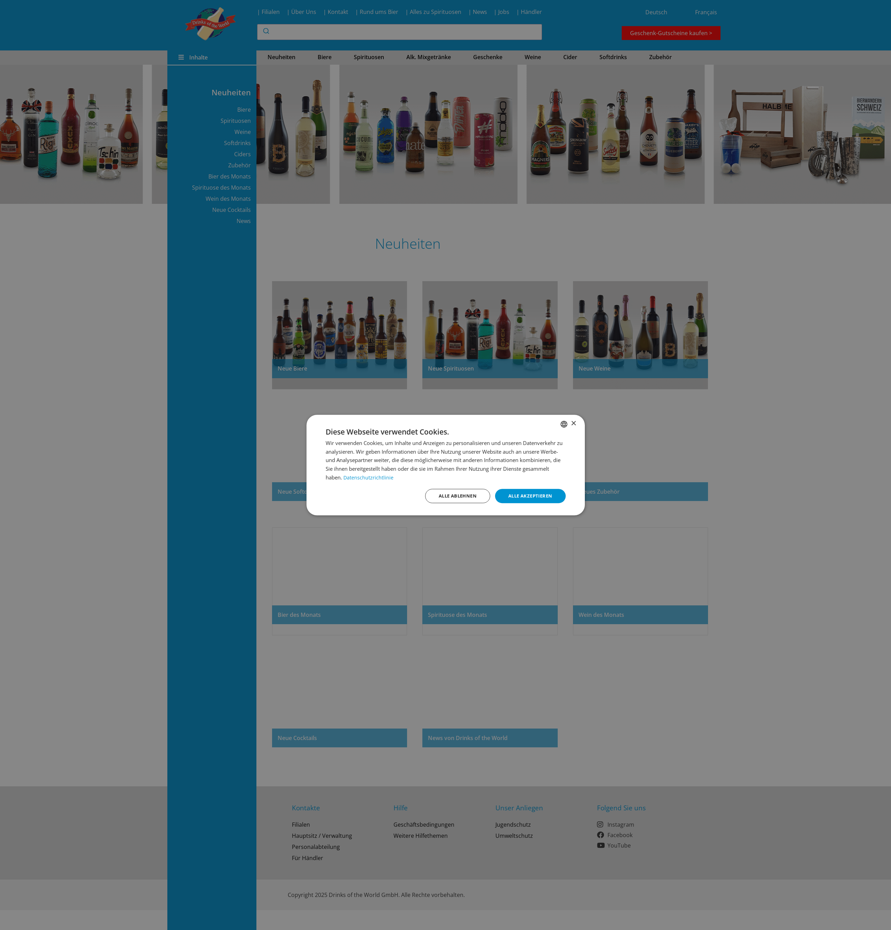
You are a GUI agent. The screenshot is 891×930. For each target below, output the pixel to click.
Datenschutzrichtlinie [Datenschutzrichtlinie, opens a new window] (368, 476)
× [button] (573, 423)
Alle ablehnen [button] (452, 495)
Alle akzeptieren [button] (528, 495)
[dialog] (445, 465)
